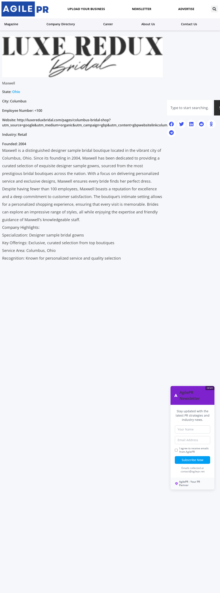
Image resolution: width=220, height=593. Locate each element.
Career (109, 24)
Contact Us (189, 24)
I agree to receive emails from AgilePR (194, 450)
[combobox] (189, 107)
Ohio (16, 91)
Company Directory (61, 24)
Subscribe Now (192, 460)
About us (148, 24)
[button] (214, 9)
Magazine (12, 24)
